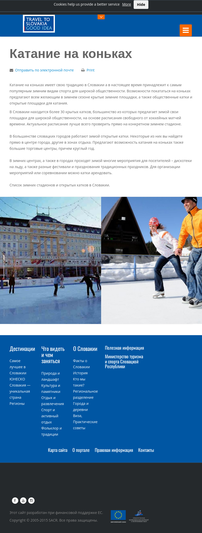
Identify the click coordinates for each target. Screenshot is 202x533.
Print (91, 70)
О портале (81, 450)
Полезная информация (124, 347)
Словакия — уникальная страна (20, 391)
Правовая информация (114, 450)
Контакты (146, 450)
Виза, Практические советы (85, 421)
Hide (141, 4)
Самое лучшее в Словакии (18, 366)
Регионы (17, 403)
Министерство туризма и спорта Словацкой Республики (124, 361)
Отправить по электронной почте (44, 70)
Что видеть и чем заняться (53, 354)
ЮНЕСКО (17, 379)
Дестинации (22, 348)
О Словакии (85, 348)
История (80, 373)
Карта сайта (57, 450)
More (126, 4)
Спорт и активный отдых (49, 415)
